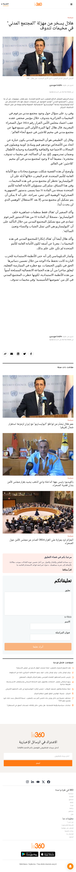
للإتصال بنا (69, 834)
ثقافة (71, 802)
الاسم (67, 621)
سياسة (70, 17)
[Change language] (5, 4)
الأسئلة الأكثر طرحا (67, 825)
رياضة (71, 808)
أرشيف (71, 837)
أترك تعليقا (38, 646)
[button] (70, 866)
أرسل (38, 763)
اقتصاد (71, 796)
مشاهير (71, 811)
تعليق (67, 590)
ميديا (71, 805)
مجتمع (71, 799)
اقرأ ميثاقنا (67, 569)
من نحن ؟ (70, 822)
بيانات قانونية (69, 831)
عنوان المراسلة (62, 632)
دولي (72, 814)
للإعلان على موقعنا (67, 828)
